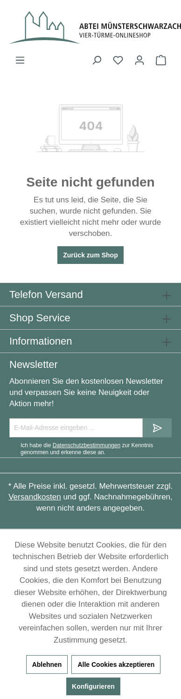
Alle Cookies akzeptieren (115, 664)
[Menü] (20, 60)
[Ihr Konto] (139, 60)
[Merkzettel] (118, 60)
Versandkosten (34, 496)
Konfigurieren (93, 686)
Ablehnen (47, 664)
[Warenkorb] (161, 60)
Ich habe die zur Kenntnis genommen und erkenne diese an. (87, 448)
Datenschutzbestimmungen (86, 445)
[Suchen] (96, 60)
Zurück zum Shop (90, 255)
